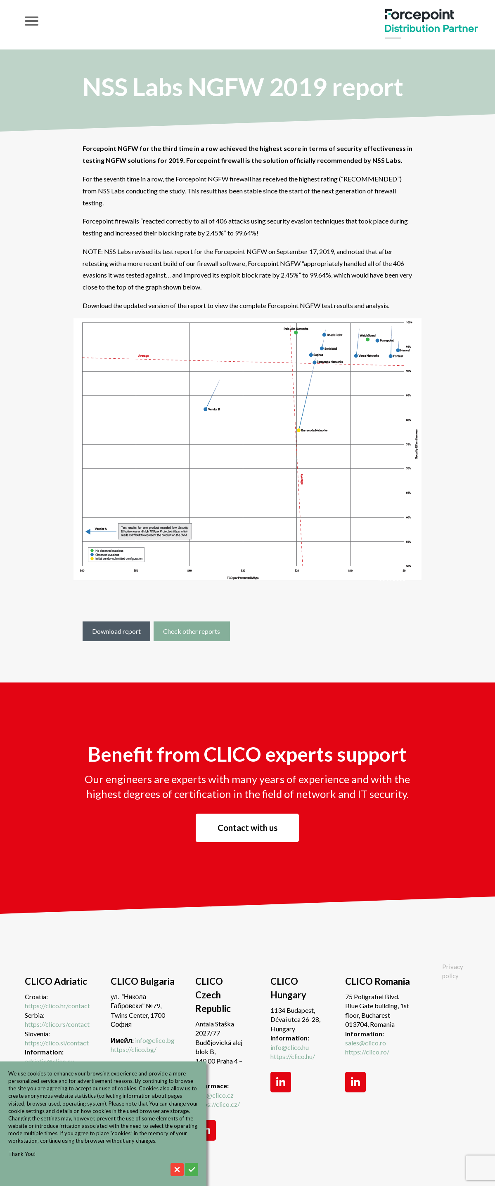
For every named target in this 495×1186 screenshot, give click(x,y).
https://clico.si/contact (57, 1043)
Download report (116, 631)
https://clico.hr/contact (57, 1006)
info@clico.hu (289, 1047)
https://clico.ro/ (367, 1052)
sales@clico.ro (365, 1043)
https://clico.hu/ (292, 1056)
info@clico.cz (214, 1095)
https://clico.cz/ (217, 1104)
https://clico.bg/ (133, 1049)
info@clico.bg (155, 1040)
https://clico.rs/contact (57, 1024)
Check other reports (191, 631)
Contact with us (247, 828)
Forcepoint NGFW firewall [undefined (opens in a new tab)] (213, 179)
